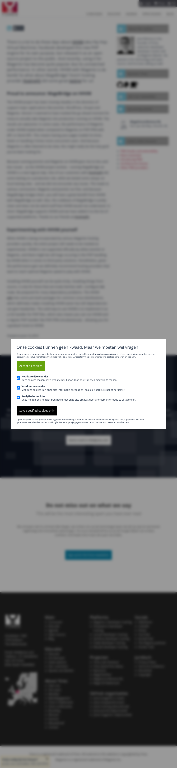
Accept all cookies (30, 366)
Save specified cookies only (36, 411)
